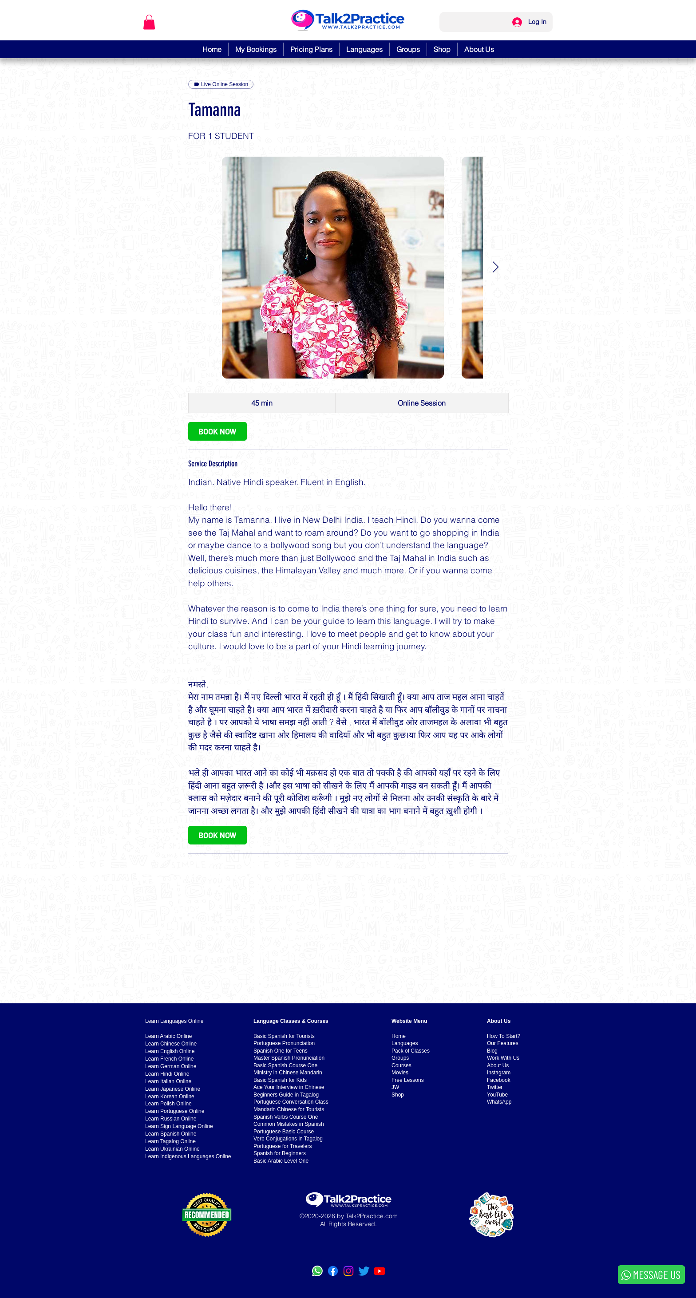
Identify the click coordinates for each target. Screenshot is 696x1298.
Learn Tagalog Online (170, 1141)
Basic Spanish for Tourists (284, 1036)
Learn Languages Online (174, 1021)
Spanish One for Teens (280, 1051)
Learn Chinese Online (171, 1044)
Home (399, 1036)
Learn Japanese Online (172, 1089)
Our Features (502, 1043)
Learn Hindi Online (167, 1074)
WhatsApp (499, 1102)
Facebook (498, 1080)
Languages (405, 1043)
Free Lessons (408, 1080)
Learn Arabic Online (168, 1036)
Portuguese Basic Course (283, 1131)
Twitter (494, 1087)
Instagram (498, 1072)
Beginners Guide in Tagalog (286, 1095)
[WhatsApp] (317, 1271)
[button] (149, 22)
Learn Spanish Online (170, 1134)
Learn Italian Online (168, 1081)
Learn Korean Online (169, 1096)
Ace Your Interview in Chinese (288, 1087)
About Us (498, 1065)
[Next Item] (495, 267)
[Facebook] (333, 1271)
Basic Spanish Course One (285, 1065)
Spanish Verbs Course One (285, 1117)
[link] (217, 431)
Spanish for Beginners (279, 1153)
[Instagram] (348, 1271)
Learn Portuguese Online (174, 1111)
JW (395, 1087)
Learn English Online (169, 1051)
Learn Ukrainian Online (172, 1149)
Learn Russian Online (170, 1119)
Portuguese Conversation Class (290, 1102)
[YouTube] (379, 1271)
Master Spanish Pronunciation (288, 1058)
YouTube (497, 1095)
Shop (398, 1095)
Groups (400, 1058)
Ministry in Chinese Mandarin (287, 1072)
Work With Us (503, 1058)
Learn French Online (169, 1059)
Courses (401, 1065)
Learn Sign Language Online (179, 1126)
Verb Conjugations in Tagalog (288, 1139)
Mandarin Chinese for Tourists (288, 1109)
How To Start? (503, 1036)
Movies (400, 1072)
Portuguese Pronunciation (284, 1043)
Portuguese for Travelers (282, 1146)
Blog (492, 1051)
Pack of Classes (411, 1051)
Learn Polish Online (168, 1104)
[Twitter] (364, 1271)
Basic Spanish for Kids (280, 1080)
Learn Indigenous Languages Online (188, 1156)
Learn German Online (170, 1066)
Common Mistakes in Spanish (288, 1124)
